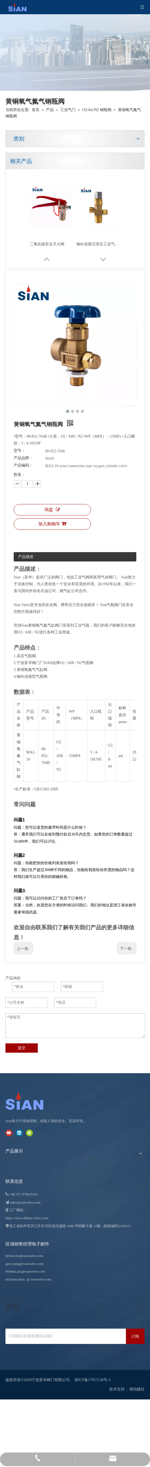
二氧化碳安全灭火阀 (47, 244)
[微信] (29, 1135)
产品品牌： (23, 464)
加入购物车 (52, 533)
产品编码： (23, 472)
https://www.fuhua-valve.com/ (27, 1221)
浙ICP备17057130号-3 (92, 1383)
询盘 (52, 519)
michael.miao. (15, 1282)
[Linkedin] (19, 1135)
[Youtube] (8, 1135)
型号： (19, 457)
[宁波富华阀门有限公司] (30, 1104)
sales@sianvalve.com (25, 1205)
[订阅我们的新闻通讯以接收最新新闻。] (28, 1339)
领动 (133, 1392)
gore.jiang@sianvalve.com (24, 1266)
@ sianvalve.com (39, 1282)
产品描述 (25, 566)
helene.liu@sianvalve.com (24, 1258)
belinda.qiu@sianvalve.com (25, 1274)
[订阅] (135, 1339)
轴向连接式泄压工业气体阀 (98, 244)
